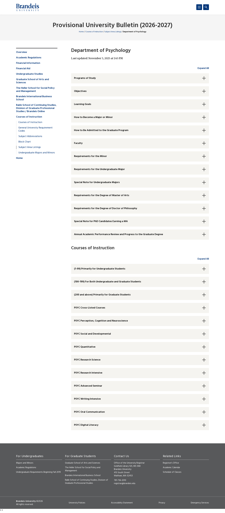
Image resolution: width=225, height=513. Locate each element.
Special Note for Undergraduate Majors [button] (97, 182)
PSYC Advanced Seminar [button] (88, 386)
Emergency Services (200, 503)
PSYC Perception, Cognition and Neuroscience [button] (101, 321)
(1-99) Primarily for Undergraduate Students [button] (99, 269)
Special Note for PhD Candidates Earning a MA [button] (101, 221)
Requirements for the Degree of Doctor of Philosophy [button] (105, 208)
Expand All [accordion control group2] (203, 259)
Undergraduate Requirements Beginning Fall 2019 (38, 472)
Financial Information (28, 63)
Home (81, 31)
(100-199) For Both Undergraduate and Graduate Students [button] (107, 282)
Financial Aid (23, 68)
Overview (21, 52)
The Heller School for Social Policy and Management (35, 90)
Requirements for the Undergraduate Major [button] (99, 169)
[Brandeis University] (27, 7)
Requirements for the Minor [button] (90, 156)
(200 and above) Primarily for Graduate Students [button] (102, 295)
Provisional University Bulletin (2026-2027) (112, 25)
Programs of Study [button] (85, 78)
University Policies (77, 503)
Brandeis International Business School (34, 98)
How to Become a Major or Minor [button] (93, 117)
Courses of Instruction (94, 31)
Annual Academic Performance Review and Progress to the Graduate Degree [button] (118, 234)
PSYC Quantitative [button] (84, 347)
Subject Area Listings (112, 31)
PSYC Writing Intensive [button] (87, 399)
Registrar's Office (171, 463)
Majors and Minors (24, 463)
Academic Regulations (28, 57)
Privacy (162, 503)
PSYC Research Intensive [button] (88, 373)
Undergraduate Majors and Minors (36, 152)
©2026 (39, 501)
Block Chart (24, 141)
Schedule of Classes (172, 472)
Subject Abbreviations (30, 136)
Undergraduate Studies (29, 74)
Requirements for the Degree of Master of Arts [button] (101, 195)
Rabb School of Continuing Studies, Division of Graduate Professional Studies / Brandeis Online (36, 108)
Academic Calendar (171, 467)
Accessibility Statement (122, 503)
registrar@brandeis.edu (124, 483)
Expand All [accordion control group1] (203, 68)
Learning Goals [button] (82, 104)
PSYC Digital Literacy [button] (86, 425)
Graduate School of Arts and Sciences (32, 81)
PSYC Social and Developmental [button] (92, 334)
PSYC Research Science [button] (87, 360)
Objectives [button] (80, 91)
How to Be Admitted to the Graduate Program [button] (101, 130)
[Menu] (199, 7)
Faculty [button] (78, 143)
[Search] (206, 7)
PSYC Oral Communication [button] (89, 412)
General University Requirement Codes (35, 129)
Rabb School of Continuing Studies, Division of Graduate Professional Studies (86, 481)
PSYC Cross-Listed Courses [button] (89, 308)
